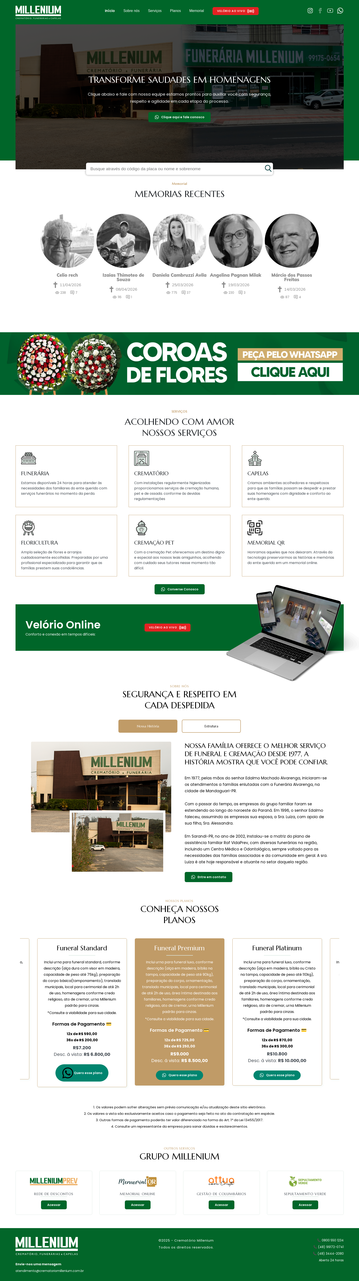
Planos (175, 11)
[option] (67, 259)
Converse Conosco (179, 589)
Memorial (196, 11)
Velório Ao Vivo (235, 11)
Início (110, 11)
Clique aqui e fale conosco (179, 117)
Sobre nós (131, 11)
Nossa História (148, 726)
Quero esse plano (82, 1073)
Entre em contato (208, 877)
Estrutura (211, 726)
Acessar (54, 1205)
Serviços (154, 11)
